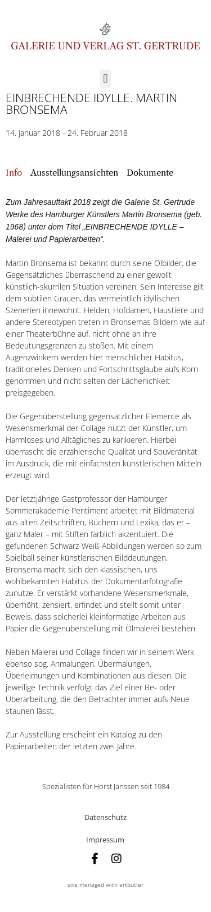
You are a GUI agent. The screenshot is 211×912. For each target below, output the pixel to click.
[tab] (14, 173)
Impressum (105, 840)
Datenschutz (105, 817)
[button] (105, 79)
